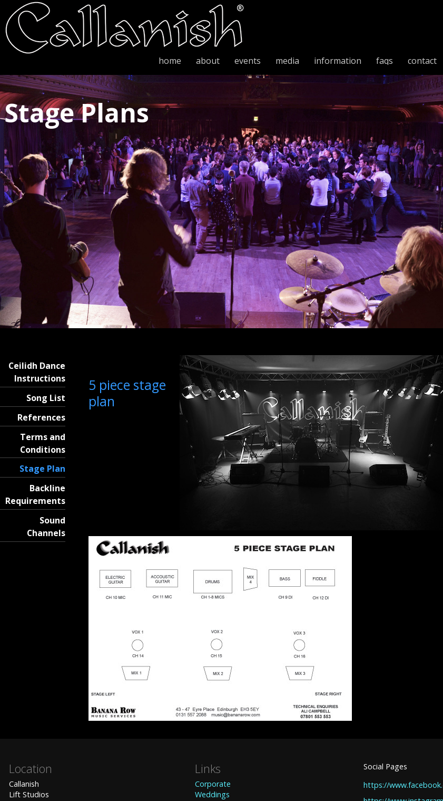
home (170, 60)
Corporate (213, 784)
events (247, 60)
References (41, 417)
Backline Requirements (35, 494)
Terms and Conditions (42, 443)
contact (422, 60)
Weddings (212, 794)
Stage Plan (42, 468)
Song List (45, 398)
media (287, 60)
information (337, 60)
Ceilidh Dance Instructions (36, 372)
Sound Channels (46, 526)
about (208, 60)
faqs (384, 60)
